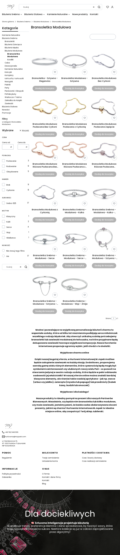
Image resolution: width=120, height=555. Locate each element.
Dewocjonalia (11, 66)
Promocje (6, 113)
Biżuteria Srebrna (23, 21)
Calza (7, 62)
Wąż (8, 232)
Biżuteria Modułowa (41, 21)
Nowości (6, 109)
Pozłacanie (11, 161)
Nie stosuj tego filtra (15, 251)
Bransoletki (10, 41)
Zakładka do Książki (13, 100)
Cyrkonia (10, 190)
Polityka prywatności (11, 474)
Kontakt (45, 480)
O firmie (46, 474)
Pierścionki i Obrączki (14, 91)
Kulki (8, 221)
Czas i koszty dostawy (92, 457)
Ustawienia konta (50, 461)
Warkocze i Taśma (13, 97)
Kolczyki (8, 72)
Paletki (8, 84)
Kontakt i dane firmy (51, 477)
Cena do (22, 142)
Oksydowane (12, 171)
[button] (99, 7)
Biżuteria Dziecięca (13, 44)
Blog (44, 483)
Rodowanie (11, 166)
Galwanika (6, 477)
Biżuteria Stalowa (9, 106)
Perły (7, 87)
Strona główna (8, 21)
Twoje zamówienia (50, 457)
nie (7, 256)
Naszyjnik (9, 81)
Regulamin (7, 457)
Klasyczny (10, 216)
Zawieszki (9, 103)
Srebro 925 (11, 203)
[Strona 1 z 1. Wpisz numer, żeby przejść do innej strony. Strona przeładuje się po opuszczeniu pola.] (113, 318)
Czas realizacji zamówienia (94, 461)
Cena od (6, 142)
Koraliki (10, 59)
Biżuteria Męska (12, 47)
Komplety (9, 75)
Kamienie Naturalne (11, 35)
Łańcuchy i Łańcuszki (14, 78)
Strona (108, 318)
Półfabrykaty (10, 94)
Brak (8, 185)
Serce (9, 227)
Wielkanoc (11, 238)
